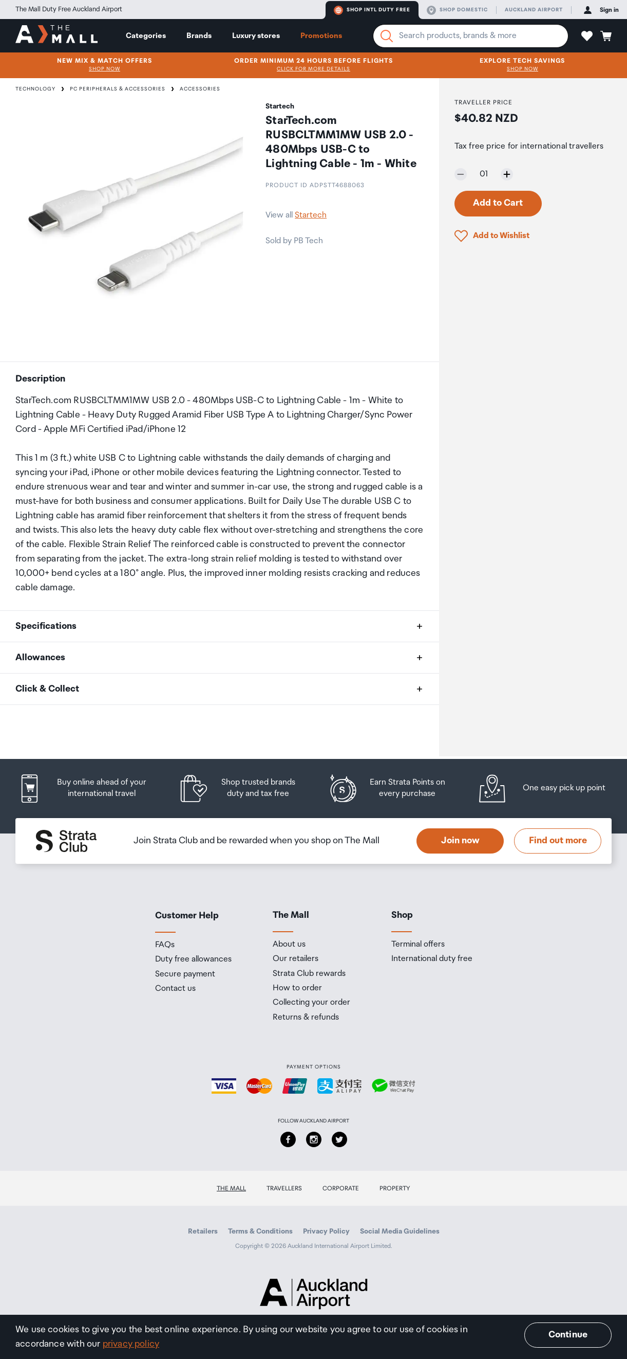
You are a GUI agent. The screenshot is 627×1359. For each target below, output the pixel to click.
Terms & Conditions (260, 1231)
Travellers (284, 1188)
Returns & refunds (306, 1017)
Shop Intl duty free (372, 10)
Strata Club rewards (309, 974)
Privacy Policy (326, 1231)
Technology (35, 89)
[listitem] (89, 788)
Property (394, 1188)
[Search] (387, 36)
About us (289, 944)
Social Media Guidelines (400, 1231)
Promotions (321, 35)
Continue (567, 1335)
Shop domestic (457, 10)
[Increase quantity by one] (507, 174)
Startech (311, 215)
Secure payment (185, 974)
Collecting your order (311, 1002)
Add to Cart (498, 203)
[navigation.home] (56, 35)
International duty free (431, 959)
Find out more (558, 841)
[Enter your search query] (470, 36)
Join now (460, 841)
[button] (587, 36)
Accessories (200, 89)
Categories (146, 35)
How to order (297, 988)
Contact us (175, 988)
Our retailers (295, 959)
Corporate (340, 1188)
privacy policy (131, 1344)
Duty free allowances (193, 959)
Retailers (203, 1231)
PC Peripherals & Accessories (117, 89)
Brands (199, 35)
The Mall (231, 1188)
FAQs (165, 945)
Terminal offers (418, 944)
